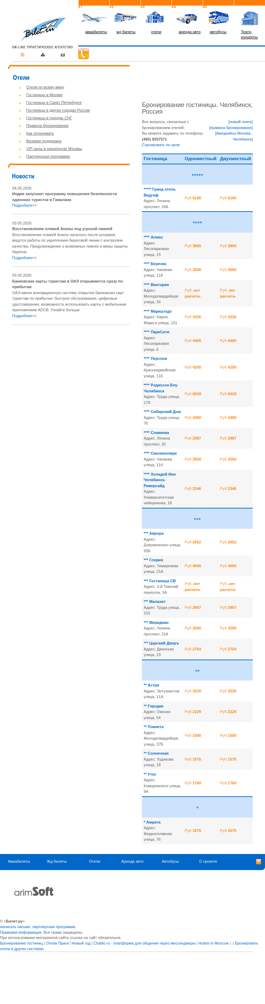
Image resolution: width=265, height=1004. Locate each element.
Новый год (81, 943)
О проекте (208, 861)
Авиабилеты (19, 861)
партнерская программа (54, 927)
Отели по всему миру (45, 87)
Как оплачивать (40, 133)
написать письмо (15, 927)
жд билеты (125, 32)
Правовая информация (20, 932)
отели (156, 32)
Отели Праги (57, 943)
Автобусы (170, 861)
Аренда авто (132, 861)
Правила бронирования (47, 125)
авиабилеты (96, 32)
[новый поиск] (240, 122)
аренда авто (190, 32)
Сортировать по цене (161, 145)
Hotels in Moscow (214, 943)
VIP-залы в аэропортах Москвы (54, 149)
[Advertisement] (71, 379)
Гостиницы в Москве (44, 95)
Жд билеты (57, 861)
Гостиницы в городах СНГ (49, 118)
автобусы (218, 32)
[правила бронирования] (231, 128)
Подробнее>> (24, 205)
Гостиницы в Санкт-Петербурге (54, 102)
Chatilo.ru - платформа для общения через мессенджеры (144, 943)
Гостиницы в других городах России (58, 110)
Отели (94, 861)
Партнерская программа (48, 156)
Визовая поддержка (44, 141)
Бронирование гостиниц (21, 943)
